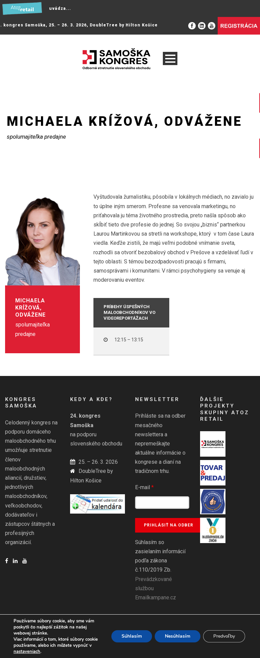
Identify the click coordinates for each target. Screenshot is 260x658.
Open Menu (170, 58)
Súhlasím (132, 636)
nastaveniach (27, 652)
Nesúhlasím (177, 636)
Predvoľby (224, 636)
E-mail (144, 487)
